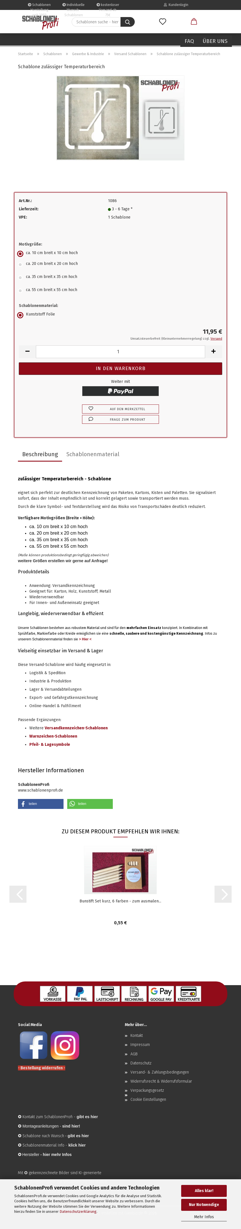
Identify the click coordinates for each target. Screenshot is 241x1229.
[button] (194, 22)
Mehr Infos (204, 1217)
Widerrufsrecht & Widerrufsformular (161, 1081)
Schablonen (30, 41)
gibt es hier (78, 1135)
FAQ (189, 41)
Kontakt (136, 1035)
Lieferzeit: (28, 209)
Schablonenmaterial (92, 454)
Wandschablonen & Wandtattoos (101, 41)
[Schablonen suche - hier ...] (128, 22)
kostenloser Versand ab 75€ (108, 6)
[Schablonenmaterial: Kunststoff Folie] (120, 315)
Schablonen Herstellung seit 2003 (39, 6)
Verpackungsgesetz (147, 1090)
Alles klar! (204, 1190)
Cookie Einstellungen (148, 1099)
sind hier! (71, 1126)
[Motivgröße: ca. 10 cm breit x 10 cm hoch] (120, 254)
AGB (134, 1054)
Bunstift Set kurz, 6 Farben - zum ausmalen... (120, 901)
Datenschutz (141, 1063)
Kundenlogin (176, 5)
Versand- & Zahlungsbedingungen (159, 1072)
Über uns (215, 41)
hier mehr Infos (57, 1154)
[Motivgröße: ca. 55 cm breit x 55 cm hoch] (120, 290)
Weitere (165, 41)
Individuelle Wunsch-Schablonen (73, 6)
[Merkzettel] (162, 22)
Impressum (140, 1044)
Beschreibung (40, 454)
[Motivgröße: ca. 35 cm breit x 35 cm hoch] (120, 277)
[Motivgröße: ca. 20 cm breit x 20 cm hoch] (120, 264)
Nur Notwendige (204, 1204)
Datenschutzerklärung (78, 1211)
